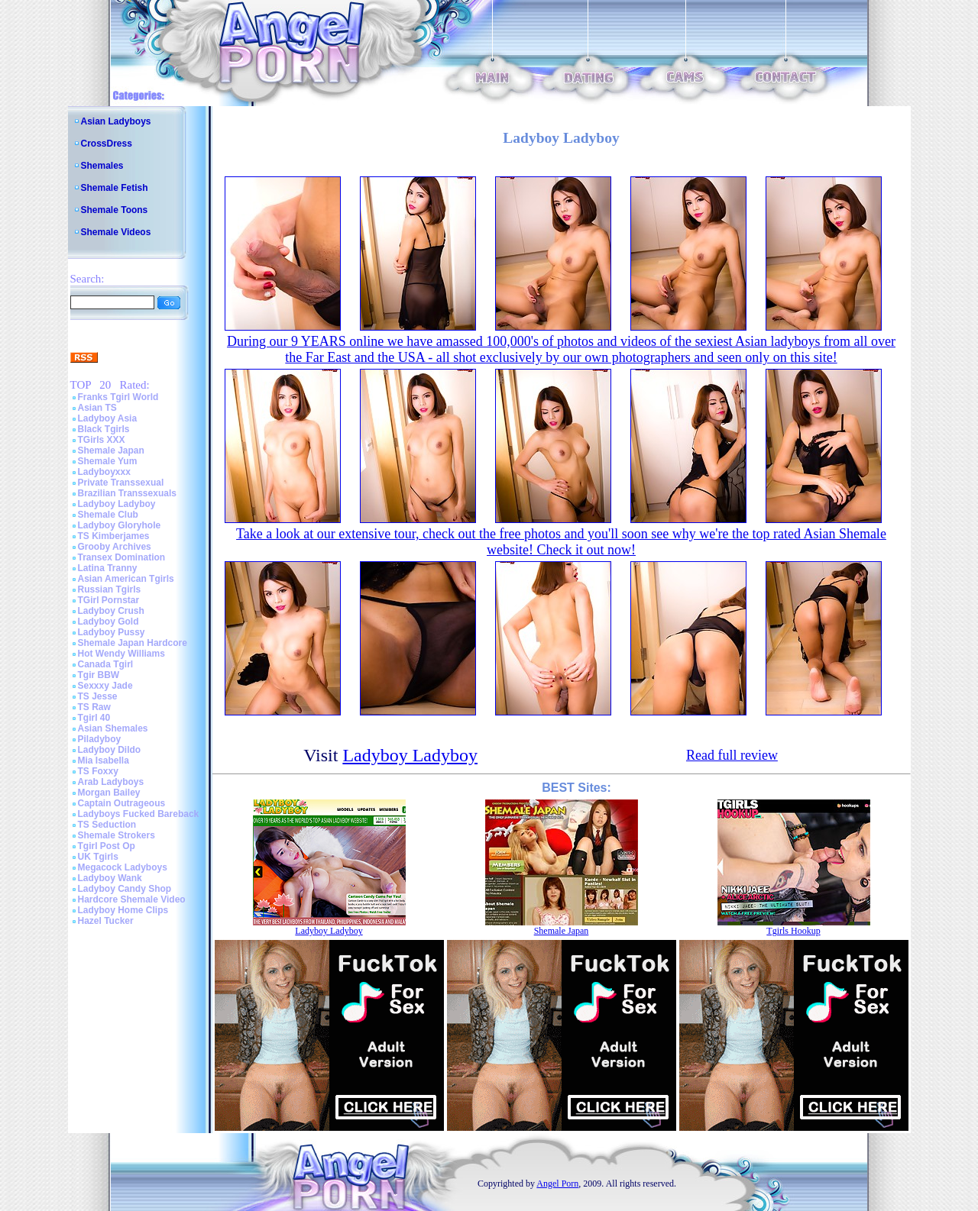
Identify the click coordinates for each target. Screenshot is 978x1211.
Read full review (732, 755)
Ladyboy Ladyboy (117, 504)
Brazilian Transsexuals (127, 493)
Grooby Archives (114, 546)
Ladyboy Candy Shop (125, 888)
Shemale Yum (108, 461)
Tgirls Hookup (793, 930)
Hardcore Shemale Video (132, 899)
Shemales (102, 165)
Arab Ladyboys (111, 782)
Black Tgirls (104, 429)
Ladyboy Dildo (109, 749)
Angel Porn (557, 1183)
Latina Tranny (108, 568)
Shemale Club (108, 514)
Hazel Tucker (106, 921)
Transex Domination (122, 557)
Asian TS (97, 407)
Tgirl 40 (94, 717)
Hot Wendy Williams (121, 653)
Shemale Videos (116, 232)
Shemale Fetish (114, 187)
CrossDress (106, 143)
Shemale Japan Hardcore (132, 643)
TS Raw (94, 707)
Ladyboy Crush (111, 611)
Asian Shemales (113, 728)
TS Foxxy (98, 771)
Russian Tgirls (109, 589)
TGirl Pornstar (109, 600)
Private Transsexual (121, 482)
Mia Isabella (103, 760)
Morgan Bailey (109, 792)
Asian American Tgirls (126, 578)
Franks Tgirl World (118, 397)
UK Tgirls (98, 856)
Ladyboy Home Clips (123, 910)
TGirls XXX (101, 439)
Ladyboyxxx (104, 472)
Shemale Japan (111, 450)
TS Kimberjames (114, 536)
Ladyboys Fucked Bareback (138, 814)
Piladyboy (99, 739)
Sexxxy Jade (105, 685)
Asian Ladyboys (116, 121)
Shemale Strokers (116, 835)
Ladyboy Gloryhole (119, 525)
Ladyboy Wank (110, 878)
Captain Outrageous (122, 803)
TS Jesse (98, 696)
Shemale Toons (114, 210)
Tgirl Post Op (106, 846)
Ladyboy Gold (108, 621)
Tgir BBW (99, 675)
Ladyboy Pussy (111, 632)
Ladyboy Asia (108, 418)
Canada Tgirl (106, 664)
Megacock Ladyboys (122, 867)
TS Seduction (107, 824)
